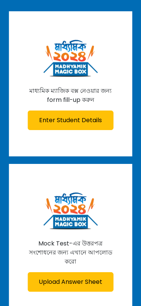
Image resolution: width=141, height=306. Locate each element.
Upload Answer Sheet (70, 281)
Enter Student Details (70, 120)
